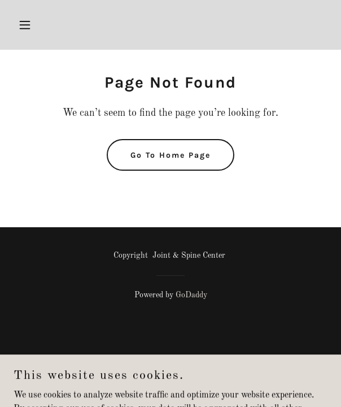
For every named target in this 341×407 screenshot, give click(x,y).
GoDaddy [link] (191, 295)
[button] (37, 25)
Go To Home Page (170, 155)
